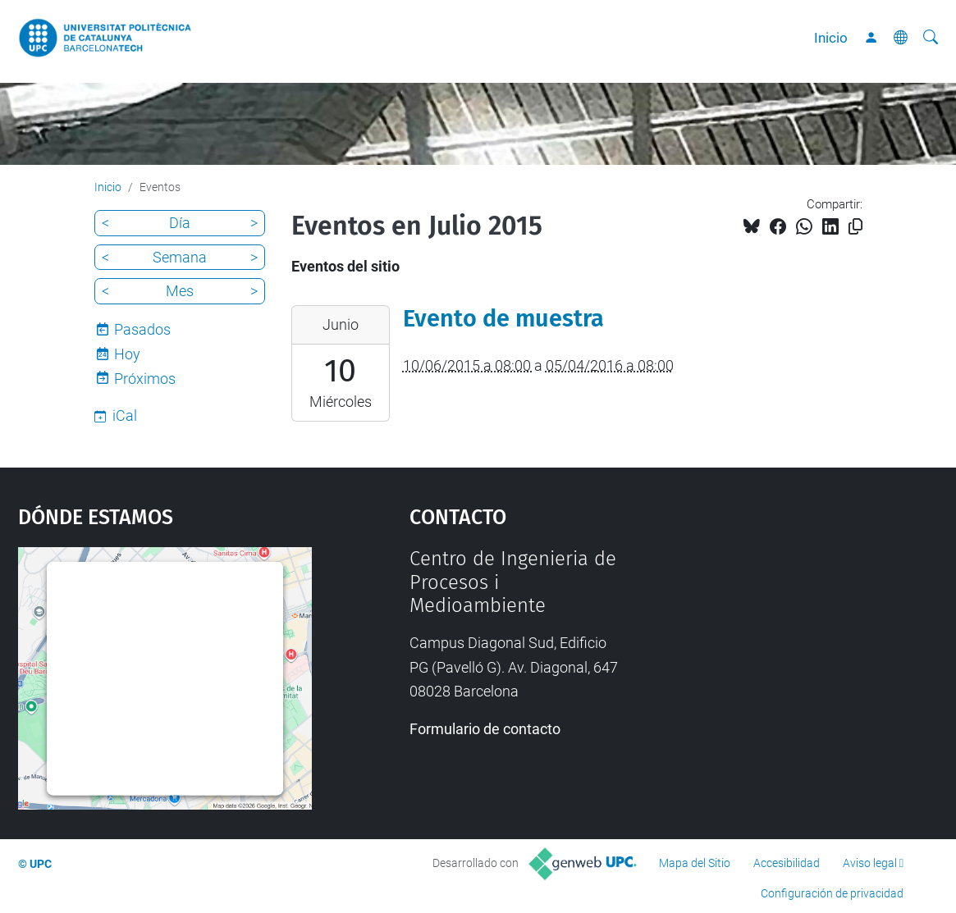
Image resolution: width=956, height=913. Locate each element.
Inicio (831, 38)
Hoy (127, 354)
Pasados (142, 329)
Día (179, 222)
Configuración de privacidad (832, 893)
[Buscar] (930, 37)
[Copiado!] (855, 226)
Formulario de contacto (484, 728)
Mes (180, 290)
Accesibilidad (786, 863)
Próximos (145, 378)
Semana (180, 257)
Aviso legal (870, 863)
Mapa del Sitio (694, 863)
